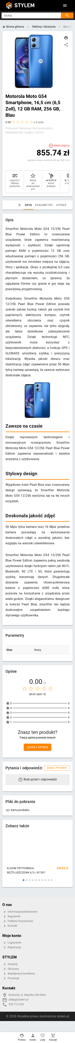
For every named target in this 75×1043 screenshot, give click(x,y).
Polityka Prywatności (17, 921)
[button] (23, 880)
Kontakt (9, 926)
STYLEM (24, 5)
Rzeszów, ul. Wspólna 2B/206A (27, 995)
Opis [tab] (28, 205)
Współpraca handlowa (18, 973)
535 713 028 (16, 1004)
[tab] (19, 205)
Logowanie (11, 942)
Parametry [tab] (44, 205)
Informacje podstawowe (19, 911)
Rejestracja (11, 947)
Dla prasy (10, 969)
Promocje (10, 978)
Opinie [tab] (61, 205)
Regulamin (11, 916)
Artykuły (10, 964)
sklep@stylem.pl (18, 999)
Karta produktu (17, 810)
